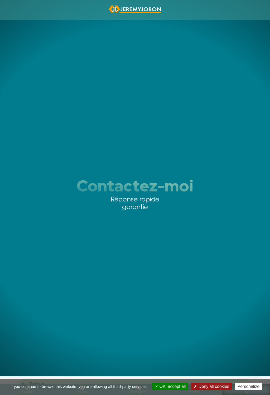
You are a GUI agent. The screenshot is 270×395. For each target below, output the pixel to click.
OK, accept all (170, 386)
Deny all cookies (211, 386)
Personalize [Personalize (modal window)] (249, 386)
